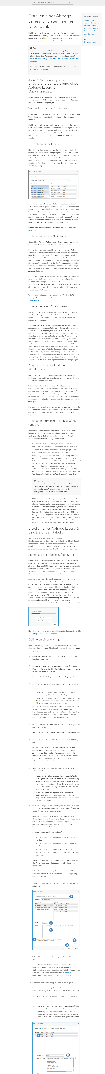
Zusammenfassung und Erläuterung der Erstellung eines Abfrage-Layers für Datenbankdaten (91, 25)
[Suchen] (70, 3)
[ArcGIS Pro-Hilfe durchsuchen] (50, 2)
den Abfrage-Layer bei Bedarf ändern (43, 633)
